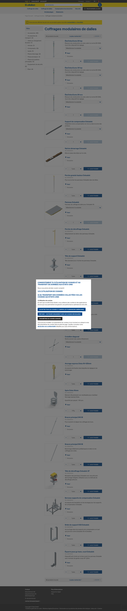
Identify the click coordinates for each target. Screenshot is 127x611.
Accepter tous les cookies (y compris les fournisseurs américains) (61, 309)
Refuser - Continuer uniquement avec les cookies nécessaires (60, 314)
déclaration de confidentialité (47, 326)
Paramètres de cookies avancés (50, 318)
